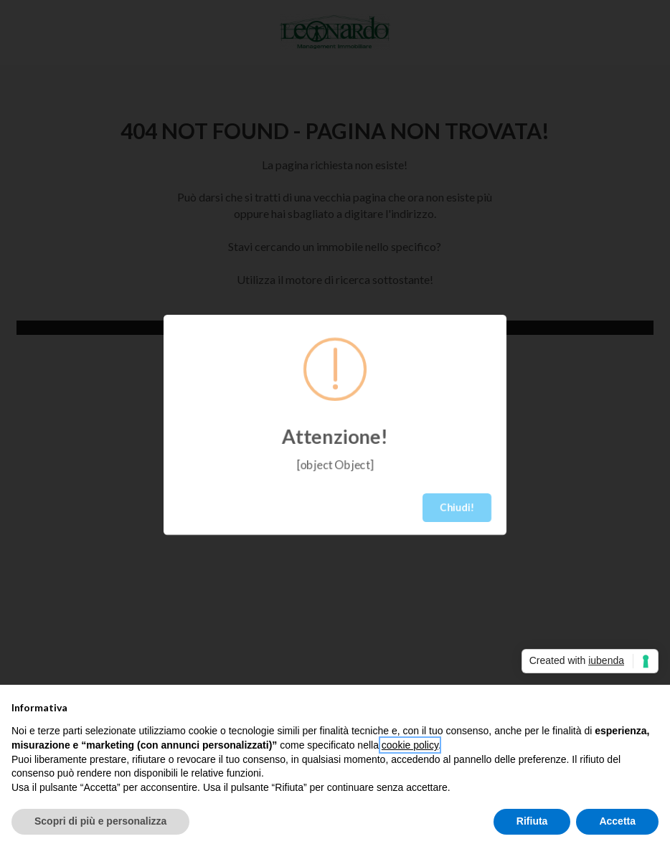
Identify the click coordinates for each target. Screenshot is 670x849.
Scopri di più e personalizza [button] (100, 821)
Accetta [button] (617, 821)
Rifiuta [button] (532, 821)
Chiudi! (457, 507)
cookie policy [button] (410, 745)
